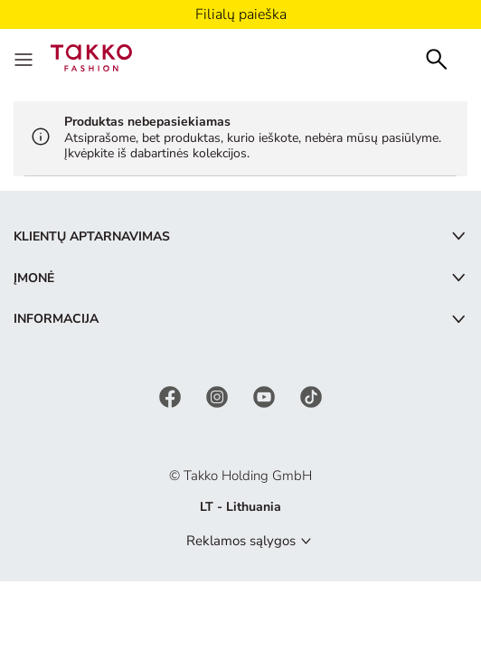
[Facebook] (171, 395)
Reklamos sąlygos (241, 541)
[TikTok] (311, 395)
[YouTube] (265, 395)
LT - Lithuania (240, 506)
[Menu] (25, 58)
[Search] (436, 57)
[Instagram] (218, 395)
